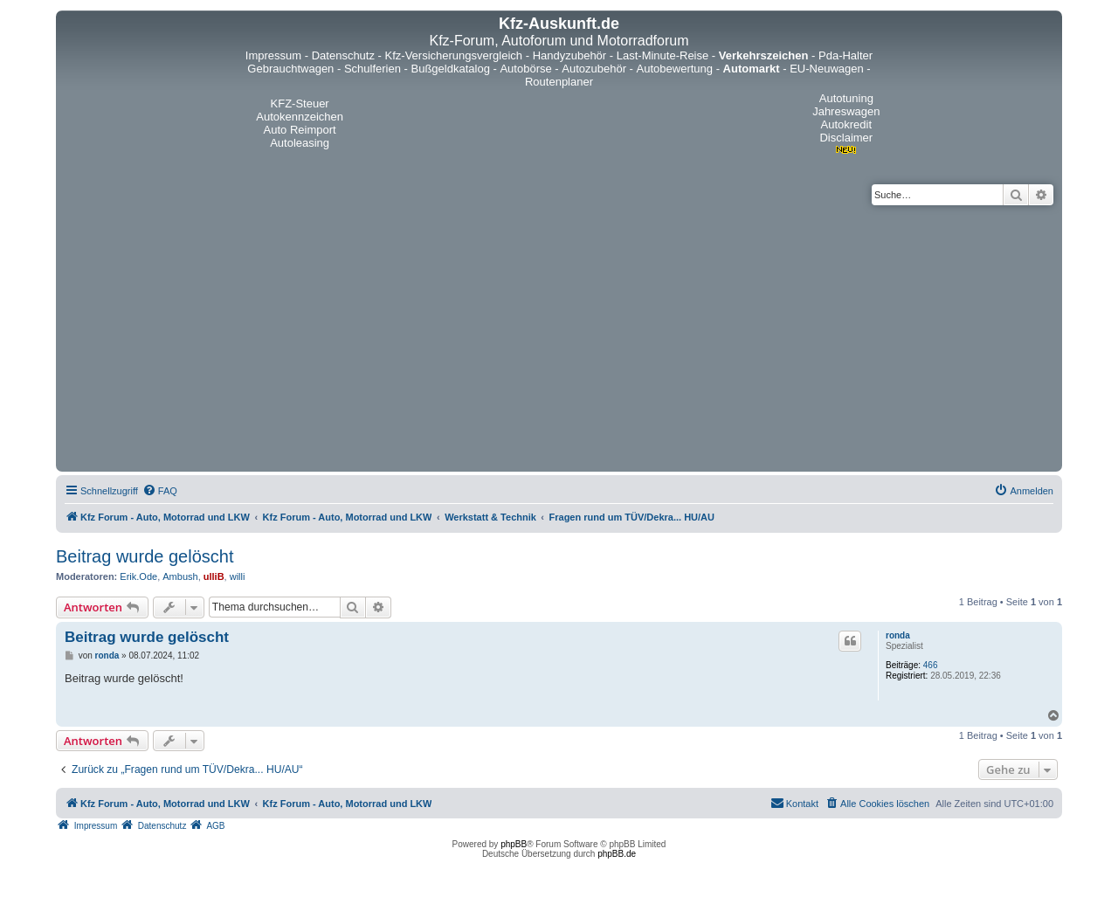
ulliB (214, 576)
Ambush (179, 576)
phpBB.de (616, 854)
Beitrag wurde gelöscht (144, 556)
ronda (898, 635)
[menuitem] (159, 490)
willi (237, 576)
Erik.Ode (138, 576)
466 (930, 665)
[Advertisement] (559, 336)
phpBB (513, 844)
